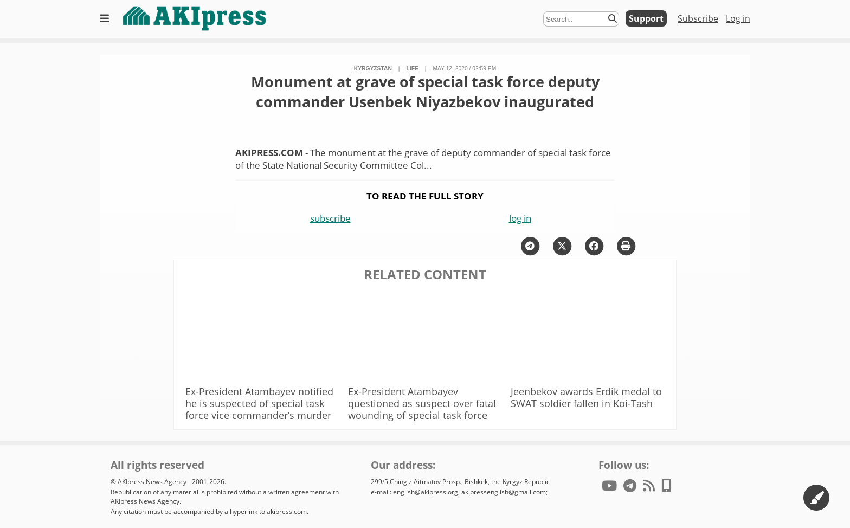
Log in (738, 18)
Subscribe (698, 18)
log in (520, 218)
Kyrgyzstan (373, 69)
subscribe (330, 218)
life (412, 69)
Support (646, 18)
